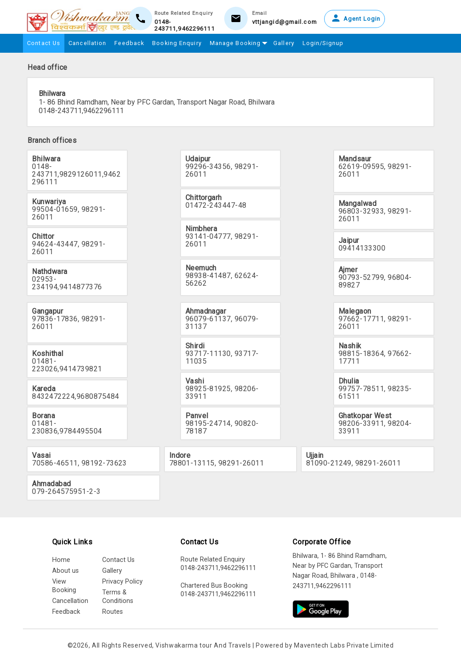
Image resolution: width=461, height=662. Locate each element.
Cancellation (87, 43)
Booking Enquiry (177, 43)
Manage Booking (237, 41)
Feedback (129, 43)
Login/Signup (323, 43)
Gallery (283, 43)
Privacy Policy (122, 581)
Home (61, 560)
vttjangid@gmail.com (284, 21)
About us (65, 571)
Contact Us (43, 43)
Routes (112, 612)
